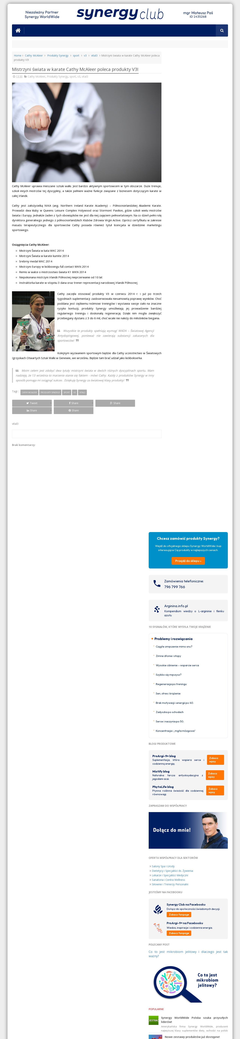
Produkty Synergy (58, 55)
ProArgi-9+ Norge (176, 674)
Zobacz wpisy (216, 295)
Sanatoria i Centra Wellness (183, 412)
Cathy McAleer (34, 55)
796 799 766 (189, 118)
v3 (86, 55)
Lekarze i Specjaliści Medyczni (184, 408)
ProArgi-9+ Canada (177, 708)
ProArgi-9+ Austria (177, 687)
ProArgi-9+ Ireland (177, 670)
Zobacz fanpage (193, 450)
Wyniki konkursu (190, 628)
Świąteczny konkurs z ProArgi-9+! (202, 588)
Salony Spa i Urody (177, 399)
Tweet (25, 403)
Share (54, 403)
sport (77, 55)
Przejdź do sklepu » (195, 93)
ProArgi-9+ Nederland (179, 678)
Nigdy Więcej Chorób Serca (210, 809)
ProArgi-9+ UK (174, 665)
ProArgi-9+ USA (175, 704)
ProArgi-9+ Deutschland (180, 683)
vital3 (95, 55)
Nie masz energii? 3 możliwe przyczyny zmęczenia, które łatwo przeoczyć (203, 609)
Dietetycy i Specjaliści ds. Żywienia (187, 403)
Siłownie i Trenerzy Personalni (184, 417)
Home (17, 55)
